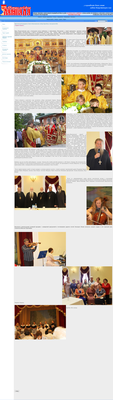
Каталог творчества (47, 17)
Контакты (73, 17)
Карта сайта (110, 21)
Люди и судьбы (5, 33)
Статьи (54, 17)
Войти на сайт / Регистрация (89, 21)
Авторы (56, 19)
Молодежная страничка (5, 50)
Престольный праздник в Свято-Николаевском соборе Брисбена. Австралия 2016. (20, 21)
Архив (60, 19)
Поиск (3, 24)
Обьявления (67, 17)
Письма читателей (6, 61)
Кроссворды (5, 57)
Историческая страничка (5, 28)
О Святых (4, 45)
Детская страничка (6, 54)
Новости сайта (50, 19)
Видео (64, 19)
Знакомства (60, 17)
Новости (40, 17)
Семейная (4, 41)
